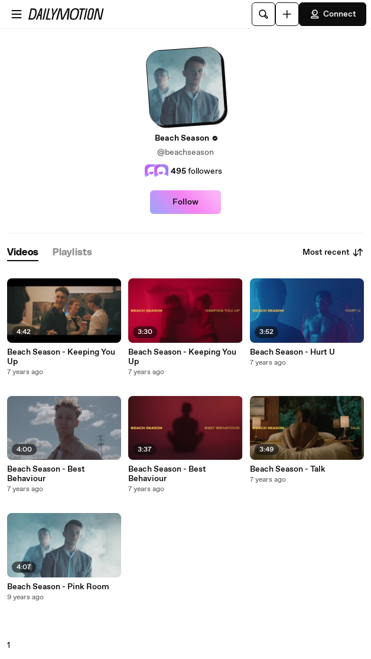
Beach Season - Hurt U (292, 352)
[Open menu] (16, 14)
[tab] (22, 252)
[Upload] (287, 14)
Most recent (333, 252)
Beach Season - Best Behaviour (46, 474)
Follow (185, 202)
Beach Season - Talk (288, 469)
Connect (332, 14)
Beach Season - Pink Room (58, 587)
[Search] (263, 14)
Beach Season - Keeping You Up (61, 357)
